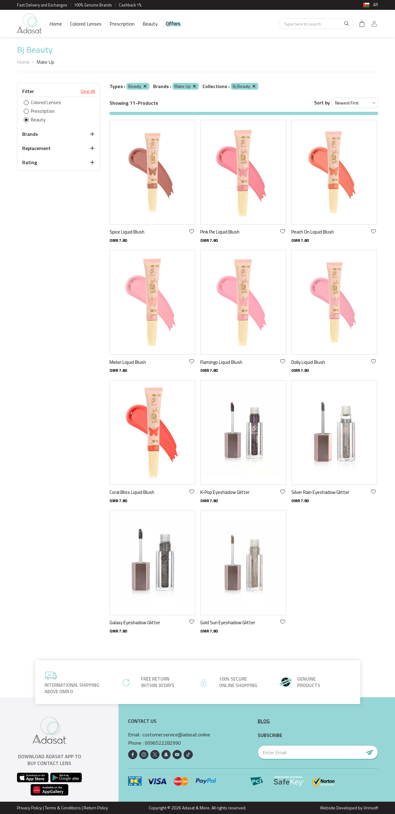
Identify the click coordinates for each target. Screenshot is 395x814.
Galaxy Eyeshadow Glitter (135, 622)
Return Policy (96, 807)
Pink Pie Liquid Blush (219, 232)
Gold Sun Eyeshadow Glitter (227, 622)
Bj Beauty (244, 86)
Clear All (88, 91)
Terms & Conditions (63, 807)
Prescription (122, 23)
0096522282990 (163, 743)
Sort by (322, 102)
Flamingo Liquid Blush (221, 362)
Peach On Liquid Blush (312, 232)
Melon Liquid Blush (128, 362)
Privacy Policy (29, 807)
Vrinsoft (370, 807)
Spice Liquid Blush (127, 232)
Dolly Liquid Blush (308, 362)
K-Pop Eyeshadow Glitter (225, 492)
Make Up (185, 86)
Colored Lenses (86, 23)
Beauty (150, 23)
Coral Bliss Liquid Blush (132, 492)
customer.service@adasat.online (176, 734)
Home (55, 23)
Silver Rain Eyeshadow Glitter (320, 492)
